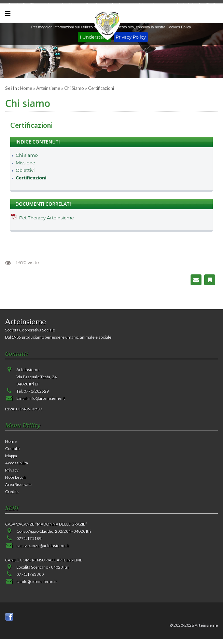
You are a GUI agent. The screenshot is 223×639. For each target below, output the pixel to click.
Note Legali (15, 477)
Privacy (11, 470)
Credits (12, 491)
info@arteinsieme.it (46, 398)
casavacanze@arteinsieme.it (42, 545)
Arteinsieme (48, 88)
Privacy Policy (131, 37)
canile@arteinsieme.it (36, 581)
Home (26, 88)
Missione (25, 162)
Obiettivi (25, 170)
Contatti (12, 448)
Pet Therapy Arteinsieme (46, 217)
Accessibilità (16, 462)
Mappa (11, 455)
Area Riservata (18, 484)
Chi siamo (74, 88)
